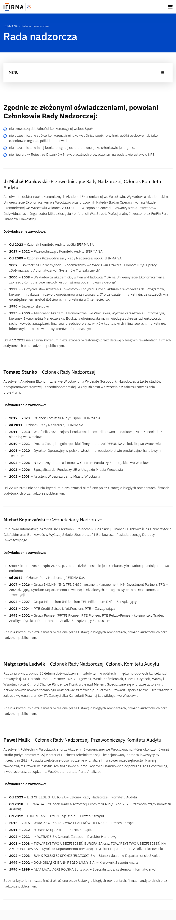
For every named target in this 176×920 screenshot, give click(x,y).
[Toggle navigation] (170, 6)
